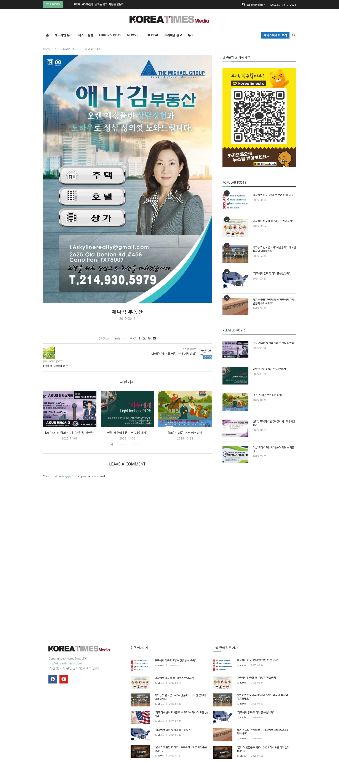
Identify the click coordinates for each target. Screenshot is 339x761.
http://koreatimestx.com (65, 663)
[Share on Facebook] (140, 338)
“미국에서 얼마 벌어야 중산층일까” (271, 273)
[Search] (294, 35)
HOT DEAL (151, 35)
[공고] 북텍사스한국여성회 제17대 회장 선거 (274, 423)
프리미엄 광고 (173, 35)
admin (161, 665)
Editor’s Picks (110, 35)
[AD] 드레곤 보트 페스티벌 (185, 433)
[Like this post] (134, 338)
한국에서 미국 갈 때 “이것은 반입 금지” (273, 194)
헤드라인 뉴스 (63, 35)
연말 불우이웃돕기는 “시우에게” (127, 433)
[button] (66, 4)
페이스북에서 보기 (275, 35)
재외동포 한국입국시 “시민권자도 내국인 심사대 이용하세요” (274, 249)
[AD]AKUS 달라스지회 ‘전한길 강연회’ (69, 433)
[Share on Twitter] (144, 338)
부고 (190, 35)
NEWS (131, 35)
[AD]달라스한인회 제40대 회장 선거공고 (273, 449)
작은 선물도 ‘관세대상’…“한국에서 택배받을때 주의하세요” (273, 301)
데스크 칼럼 (85, 35)
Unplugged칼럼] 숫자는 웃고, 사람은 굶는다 (99, 4)
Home (47, 48)
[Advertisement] (259, 506)
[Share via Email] (154, 338)
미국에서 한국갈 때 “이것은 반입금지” (273, 221)
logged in (69, 476)
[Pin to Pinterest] (149, 338)
